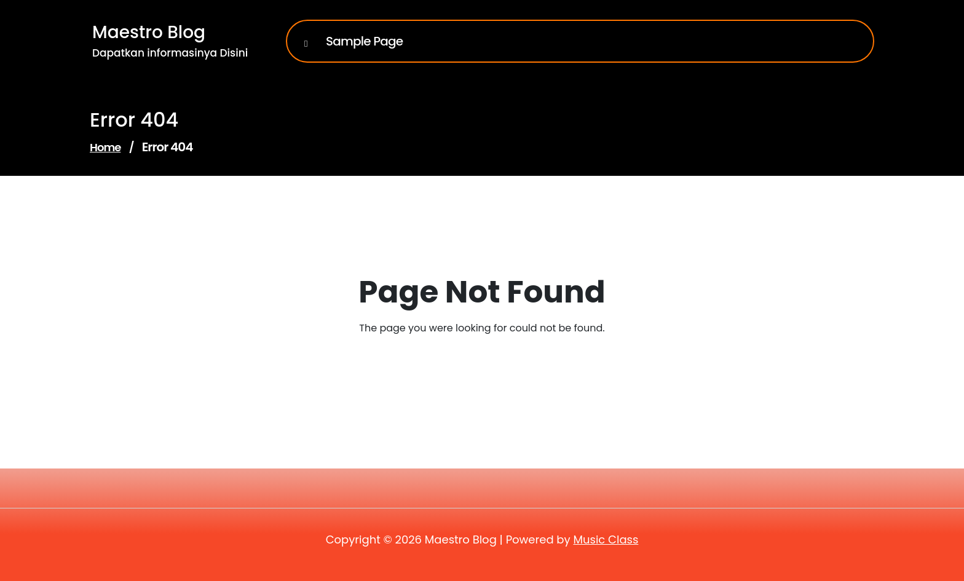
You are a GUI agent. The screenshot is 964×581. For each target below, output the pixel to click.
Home (105, 147)
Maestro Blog (148, 32)
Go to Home (474, 362)
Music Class (605, 539)
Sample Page (364, 41)
